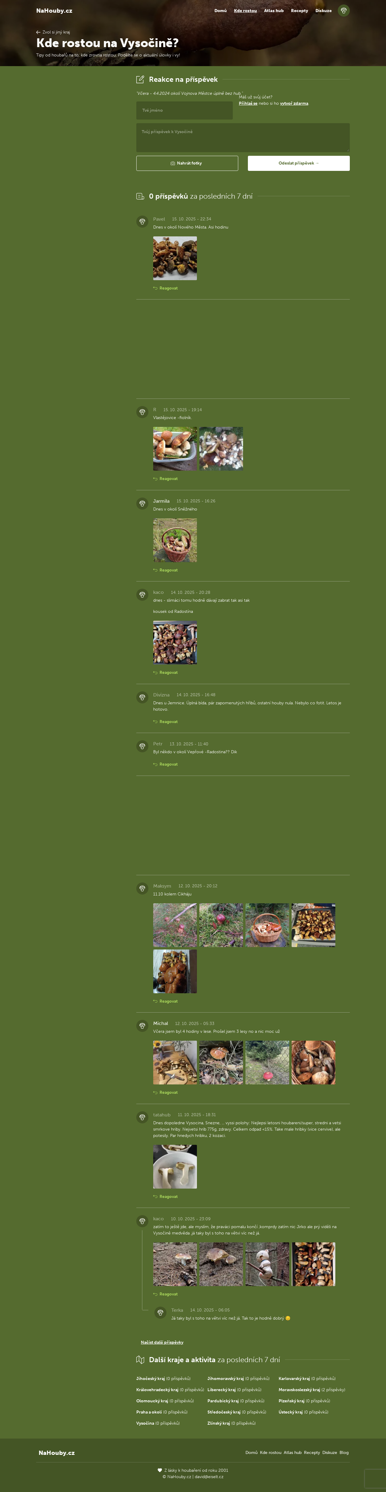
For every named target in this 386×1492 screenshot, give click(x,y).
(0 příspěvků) (163, 1378)
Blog (344, 1452)
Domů (220, 10)
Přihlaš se (248, 103)
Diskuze (323, 10)
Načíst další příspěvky (162, 1342)
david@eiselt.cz (209, 1476)
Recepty (299, 10)
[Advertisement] (81, 164)
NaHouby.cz (54, 10)
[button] (187, 163)
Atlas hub (274, 10)
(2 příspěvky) (312, 1389)
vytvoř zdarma (294, 103)
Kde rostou (245, 10)
